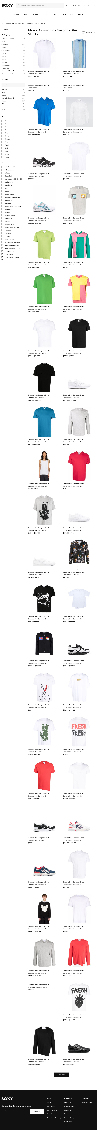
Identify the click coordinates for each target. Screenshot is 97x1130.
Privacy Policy (69, 1118)
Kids (54, 15)
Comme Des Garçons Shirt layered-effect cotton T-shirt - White (72, 884)
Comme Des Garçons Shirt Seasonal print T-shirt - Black (37, 619)
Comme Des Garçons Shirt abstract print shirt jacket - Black (72, 574)
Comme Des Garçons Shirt (15, 23)
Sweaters (5, 68)
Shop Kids (50, 1114)
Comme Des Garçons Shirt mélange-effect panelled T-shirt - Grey (37, 973)
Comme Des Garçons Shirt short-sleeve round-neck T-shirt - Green (37, 309)
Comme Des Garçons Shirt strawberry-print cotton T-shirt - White (72, 1017)
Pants (4, 53)
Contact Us (68, 1121)
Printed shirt (33, 88)
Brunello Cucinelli (8, 98)
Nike (3, 110)
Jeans (4, 47)
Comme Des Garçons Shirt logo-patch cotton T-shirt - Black (37, 1061)
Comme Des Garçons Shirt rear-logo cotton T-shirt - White (72, 929)
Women (16, 15)
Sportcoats (6, 65)
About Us (67, 1102)
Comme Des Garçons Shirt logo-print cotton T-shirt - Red (72, 486)
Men (25, 15)
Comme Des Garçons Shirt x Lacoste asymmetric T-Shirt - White (72, 619)
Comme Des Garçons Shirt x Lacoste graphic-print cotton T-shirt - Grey (37, 530)
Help (93, 5)
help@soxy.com (87, 1102)
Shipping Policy (69, 1106)
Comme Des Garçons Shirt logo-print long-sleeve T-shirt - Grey (72, 442)
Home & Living (67, 15)
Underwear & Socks (9, 74)
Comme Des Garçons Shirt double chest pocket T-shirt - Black (37, 397)
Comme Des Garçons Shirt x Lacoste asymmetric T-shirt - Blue (37, 132)
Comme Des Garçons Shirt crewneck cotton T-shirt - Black (72, 353)
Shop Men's (51, 1106)
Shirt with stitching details (37, 987)
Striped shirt (67, 88)
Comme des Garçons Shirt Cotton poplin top (72, 132)
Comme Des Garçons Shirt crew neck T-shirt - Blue (37, 442)
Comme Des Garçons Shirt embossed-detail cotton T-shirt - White (37, 353)
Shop (68, 5)
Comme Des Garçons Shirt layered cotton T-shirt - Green (72, 265)
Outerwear (6, 50)
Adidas (4, 89)
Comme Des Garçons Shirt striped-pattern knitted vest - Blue (72, 73)
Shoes (35, 15)
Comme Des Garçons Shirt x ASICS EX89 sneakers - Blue (37, 884)
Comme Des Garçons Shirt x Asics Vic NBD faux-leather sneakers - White (72, 530)
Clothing (35, 23)
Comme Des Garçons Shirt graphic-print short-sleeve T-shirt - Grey (72, 220)
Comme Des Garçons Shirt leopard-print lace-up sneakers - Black (37, 176)
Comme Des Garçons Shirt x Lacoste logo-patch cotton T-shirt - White (37, 707)
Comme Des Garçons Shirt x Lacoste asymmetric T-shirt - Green (37, 265)
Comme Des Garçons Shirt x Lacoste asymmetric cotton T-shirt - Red (72, 973)
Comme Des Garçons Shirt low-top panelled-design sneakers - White (72, 397)
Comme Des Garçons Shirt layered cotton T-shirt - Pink (72, 309)
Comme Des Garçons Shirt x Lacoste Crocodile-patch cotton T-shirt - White (72, 707)
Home (49, 1102)
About (86, 5)
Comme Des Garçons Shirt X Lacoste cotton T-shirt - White (37, 752)
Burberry (5, 101)
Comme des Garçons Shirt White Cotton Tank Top (37, 486)
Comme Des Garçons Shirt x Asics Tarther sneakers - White (37, 220)
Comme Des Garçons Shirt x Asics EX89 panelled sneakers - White (72, 840)
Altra (3, 92)
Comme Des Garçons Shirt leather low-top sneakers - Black (72, 1061)
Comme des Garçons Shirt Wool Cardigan (37, 663)
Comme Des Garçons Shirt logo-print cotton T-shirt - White (37, 73)
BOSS (4, 95)
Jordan (4, 107)
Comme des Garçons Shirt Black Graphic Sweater (37, 929)
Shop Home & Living (54, 1118)
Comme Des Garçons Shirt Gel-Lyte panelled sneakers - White (37, 840)
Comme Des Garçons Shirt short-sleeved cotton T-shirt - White (72, 176)
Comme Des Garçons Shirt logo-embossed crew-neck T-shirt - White (72, 796)
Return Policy (68, 1110)
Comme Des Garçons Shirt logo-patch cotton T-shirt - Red (37, 796)
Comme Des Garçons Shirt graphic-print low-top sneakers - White (37, 574)
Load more (61, 1074)
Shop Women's (52, 1110)
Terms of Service (70, 1114)
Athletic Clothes (8, 39)
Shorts (4, 62)
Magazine (77, 5)
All (2, 23)
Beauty (81, 15)
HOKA (4, 104)
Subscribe (37, 1111)
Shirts (4, 56)
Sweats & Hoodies (9, 71)
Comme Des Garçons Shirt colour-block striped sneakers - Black (72, 663)
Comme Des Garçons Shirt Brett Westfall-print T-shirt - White (72, 752)
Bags (45, 15)
